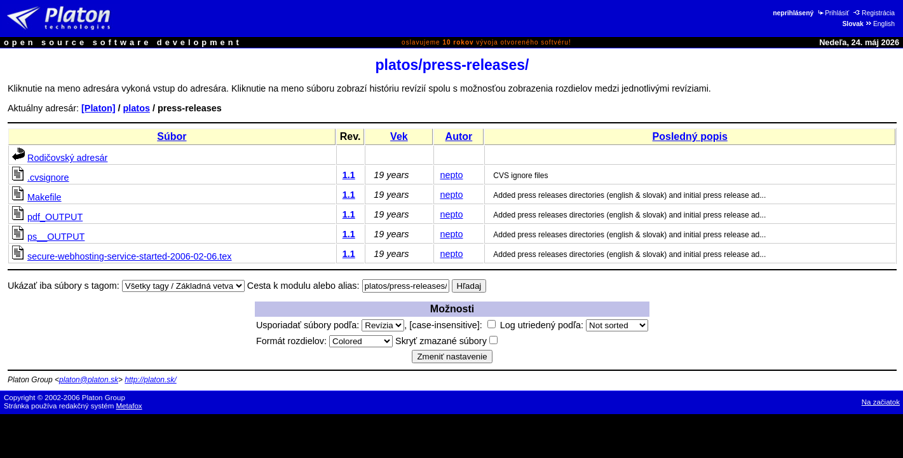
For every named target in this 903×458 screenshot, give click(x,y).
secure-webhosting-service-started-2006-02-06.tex (129, 256)
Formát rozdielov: (324, 341)
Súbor (171, 136)
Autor (459, 136)
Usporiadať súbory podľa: (330, 325)
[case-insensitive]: (452, 325)
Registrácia (874, 13)
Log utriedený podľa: (574, 325)
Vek (399, 136)
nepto (451, 175)
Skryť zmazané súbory (446, 341)
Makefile (44, 197)
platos (136, 108)
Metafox (129, 406)
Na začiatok (881, 402)
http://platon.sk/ (150, 379)
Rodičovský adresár (67, 158)
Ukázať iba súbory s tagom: (63, 286)
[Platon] (98, 108)
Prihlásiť (833, 13)
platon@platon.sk (88, 379)
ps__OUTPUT (56, 237)
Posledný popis (690, 136)
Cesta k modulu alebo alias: (303, 286)
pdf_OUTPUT (55, 217)
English (880, 23)
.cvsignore (48, 177)
